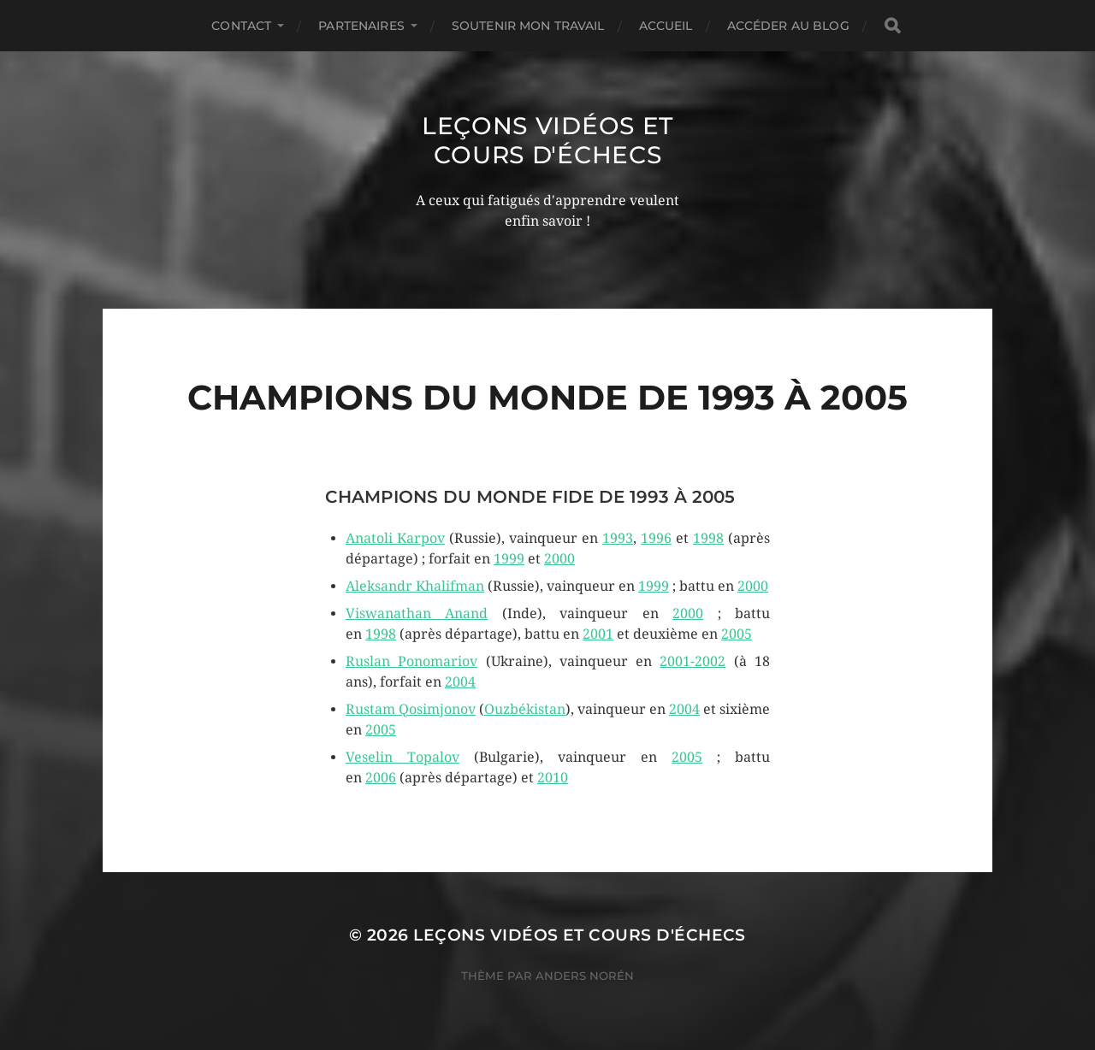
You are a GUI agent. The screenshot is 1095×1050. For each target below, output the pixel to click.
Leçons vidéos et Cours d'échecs (547, 140)
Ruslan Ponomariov (411, 661)
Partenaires (361, 25)
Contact (241, 25)
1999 (509, 559)
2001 (598, 634)
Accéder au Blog (788, 25)
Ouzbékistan (524, 709)
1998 (708, 538)
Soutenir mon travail (528, 25)
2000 (559, 559)
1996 (656, 538)
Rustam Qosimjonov (411, 709)
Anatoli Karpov (395, 538)
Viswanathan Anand (417, 613)
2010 (552, 778)
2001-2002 (692, 661)
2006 (380, 778)
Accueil (666, 25)
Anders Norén (585, 975)
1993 (617, 538)
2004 (460, 682)
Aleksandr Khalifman (415, 586)
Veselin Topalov (402, 757)
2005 (736, 634)
